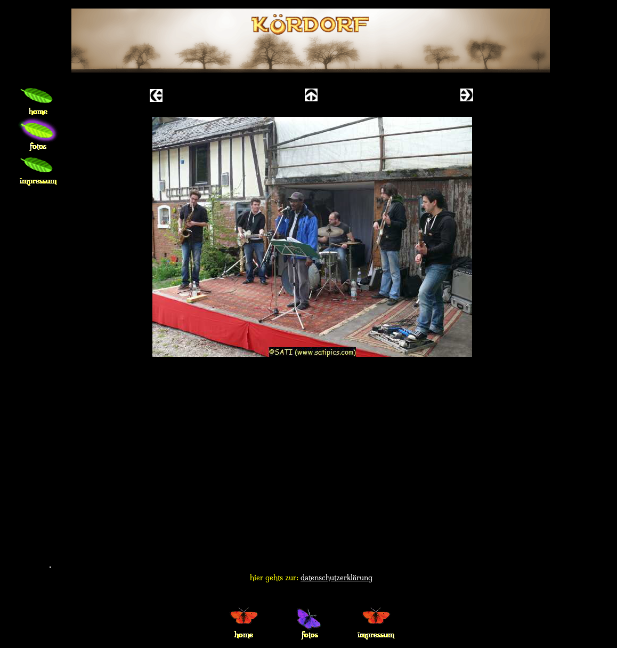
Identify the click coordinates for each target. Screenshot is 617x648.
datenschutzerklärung (336, 577)
